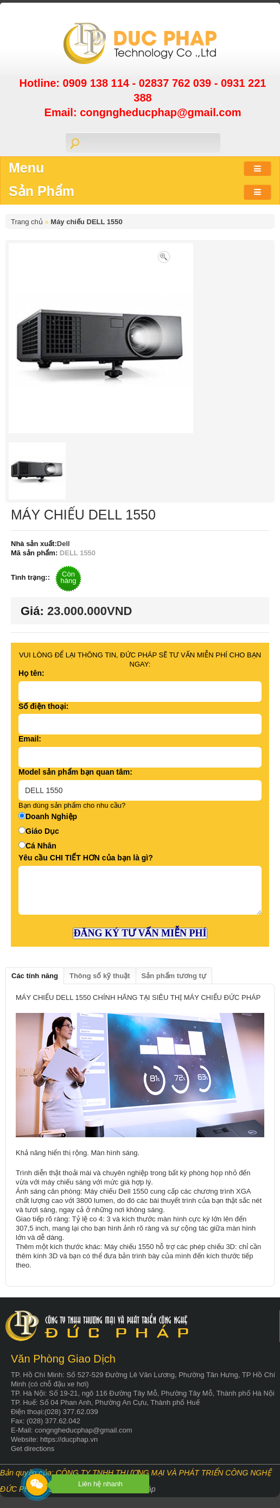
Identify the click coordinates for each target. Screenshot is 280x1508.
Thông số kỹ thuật (99, 976)
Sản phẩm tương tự (174, 976)
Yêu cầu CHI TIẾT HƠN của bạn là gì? (85, 857)
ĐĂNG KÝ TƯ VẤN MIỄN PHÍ (140, 933)
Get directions (32, 1448)
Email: (29, 738)
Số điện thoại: (43, 706)
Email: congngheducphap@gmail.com (142, 112)
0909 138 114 (97, 83)
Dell (63, 544)
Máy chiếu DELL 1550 (86, 222)
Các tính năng (34, 976)
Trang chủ (27, 222)
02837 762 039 (176, 83)
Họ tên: (31, 673)
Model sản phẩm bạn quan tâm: (75, 772)
